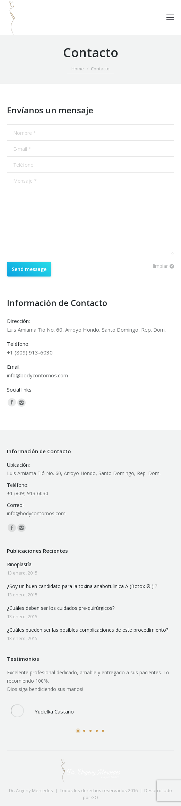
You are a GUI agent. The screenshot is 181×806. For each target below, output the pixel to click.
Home (77, 68)
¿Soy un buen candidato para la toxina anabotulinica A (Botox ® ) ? (82, 586)
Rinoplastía (19, 564)
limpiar (160, 266)
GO (94, 797)
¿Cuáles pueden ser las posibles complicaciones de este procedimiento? (87, 630)
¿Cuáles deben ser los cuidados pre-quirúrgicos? (60, 608)
